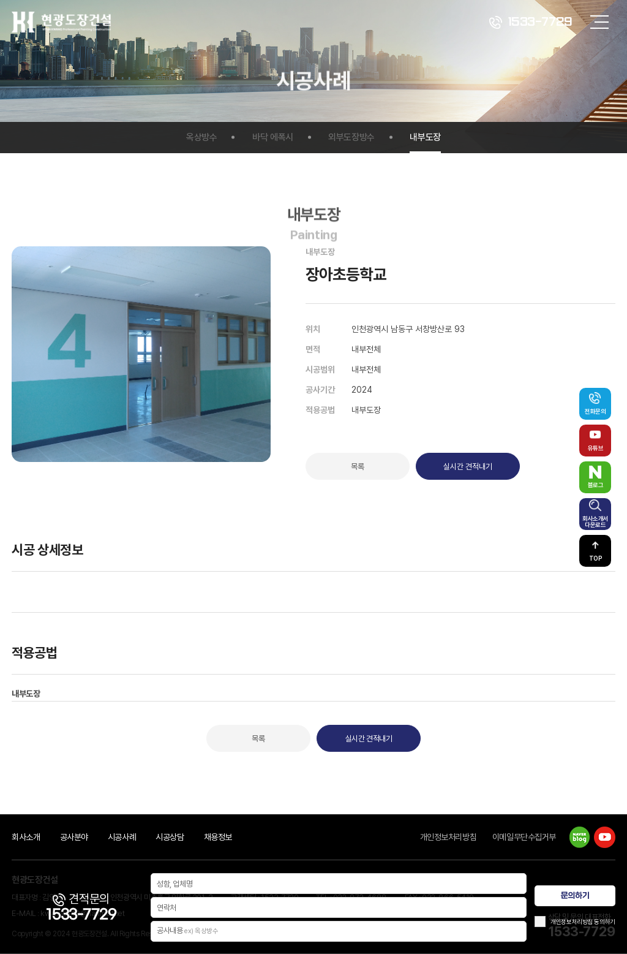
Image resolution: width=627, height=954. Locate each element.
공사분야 (74, 837)
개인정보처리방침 (448, 837)
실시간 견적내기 (467, 466)
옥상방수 (201, 137)
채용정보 (218, 837)
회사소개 (26, 837)
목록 (357, 466)
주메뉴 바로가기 (0, 0)
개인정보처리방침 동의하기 (582, 921)
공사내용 (188, 931)
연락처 (166, 907)
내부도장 (425, 137)
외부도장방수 (351, 137)
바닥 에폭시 (272, 137)
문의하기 (575, 895)
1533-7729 (531, 22)
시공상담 (170, 837)
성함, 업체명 (174, 883)
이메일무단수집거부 (524, 837)
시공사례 (122, 837)
